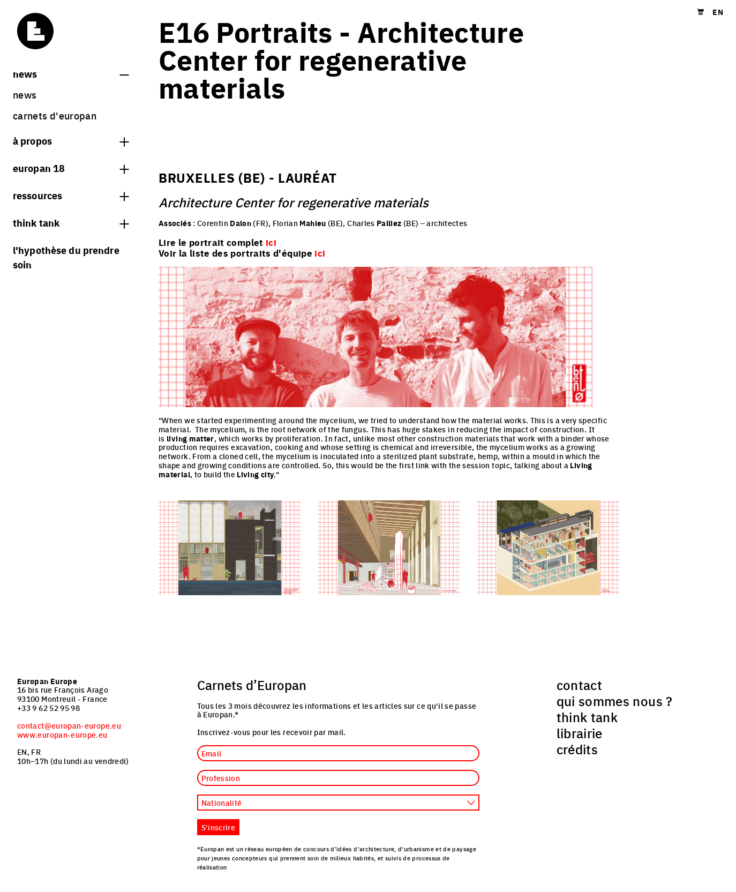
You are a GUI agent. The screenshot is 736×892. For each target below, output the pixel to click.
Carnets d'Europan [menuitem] (54, 115)
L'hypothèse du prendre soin (66, 257)
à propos (71, 140)
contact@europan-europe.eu (69, 725)
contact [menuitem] (580, 685)
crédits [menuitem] (577, 749)
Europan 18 (71, 168)
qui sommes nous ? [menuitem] (615, 701)
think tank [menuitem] (587, 717)
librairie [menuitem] (580, 733)
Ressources (71, 195)
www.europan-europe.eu (62, 734)
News (71, 73)
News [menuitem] (24, 94)
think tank (71, 222)
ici (319, 252)
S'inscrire (218, 827)
